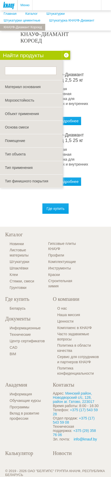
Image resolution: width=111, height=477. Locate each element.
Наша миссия (68, 315)
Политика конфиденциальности (75, 370)
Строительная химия (60, 283)
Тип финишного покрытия (26, 181)
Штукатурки (19, 262)
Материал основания (23, 87)
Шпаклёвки (19, 268)
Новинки (17, 244)
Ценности (65, 321)
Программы (19, 407)
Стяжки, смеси (22, 281)
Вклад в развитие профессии (24, 416)
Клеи (14, 275)
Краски (54, 275)
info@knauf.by (85, 439)
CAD (13, 347)
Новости (62, 453)
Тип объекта (15, 154)
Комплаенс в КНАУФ (74, 328)
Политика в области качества (74, 348)
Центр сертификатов (27, 341)
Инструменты (59, 268)
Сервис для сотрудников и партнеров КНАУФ (78, 359)
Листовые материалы (19, 252)
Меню (24, 5)
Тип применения (18, 168)
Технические (20, 334)
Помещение (15, 141)
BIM (13, 354)
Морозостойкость (19, 100)
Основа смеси (17, 127)
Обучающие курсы (25, 400)
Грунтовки (18, 288)
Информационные (25, 328)
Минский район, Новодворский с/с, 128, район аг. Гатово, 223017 (73, 397)
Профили (56, 255)
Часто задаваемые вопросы (73, 336)
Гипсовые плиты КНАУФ (62, 246)
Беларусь (17, 308)
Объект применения (22, 114)
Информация (21, 394)
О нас (62, 308)
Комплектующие (62, 262)
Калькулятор (19, 453)
